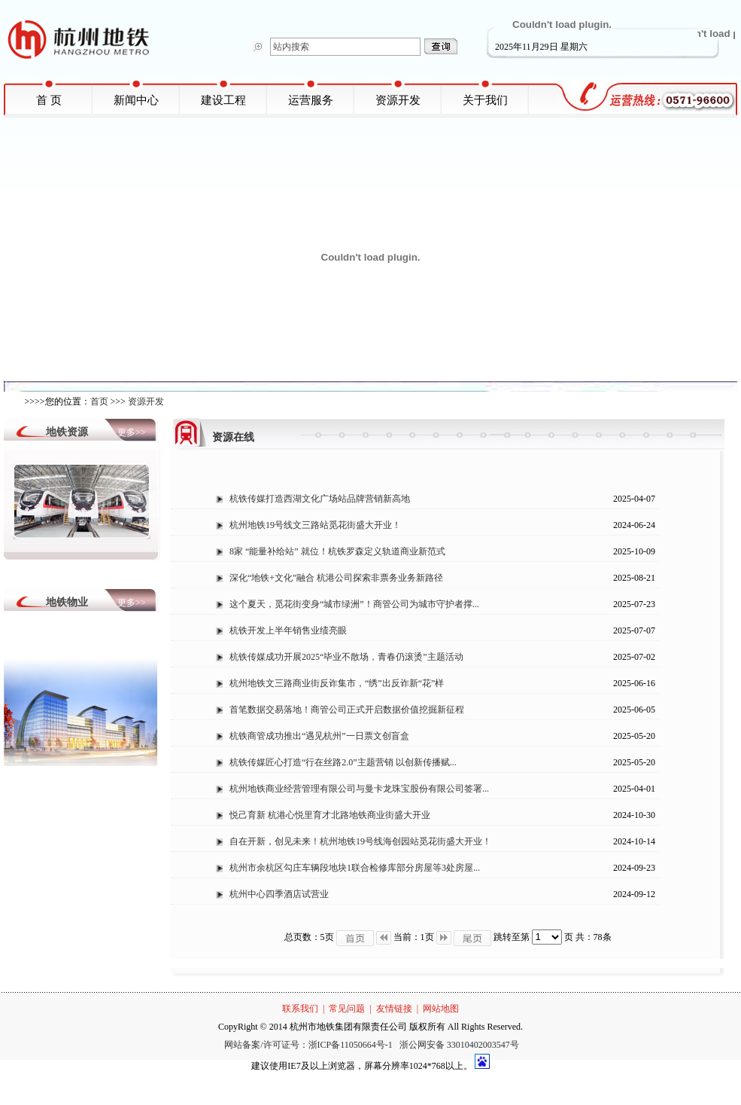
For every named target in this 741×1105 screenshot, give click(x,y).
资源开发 (398, 100)
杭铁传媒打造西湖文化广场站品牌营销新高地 (319, 498)
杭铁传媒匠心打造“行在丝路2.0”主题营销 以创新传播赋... (343, 762)
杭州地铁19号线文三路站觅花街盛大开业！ (315, 525)
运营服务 (310, 100)
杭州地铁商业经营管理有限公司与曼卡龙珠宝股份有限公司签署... (359, 788)
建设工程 (223, 100)
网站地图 (441, 1008)
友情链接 (394, 1008)
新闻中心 (136, 100)
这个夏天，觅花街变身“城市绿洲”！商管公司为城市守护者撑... (354, 604)
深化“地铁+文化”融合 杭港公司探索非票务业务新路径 (336, 577)
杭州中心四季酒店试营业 (279, 894)
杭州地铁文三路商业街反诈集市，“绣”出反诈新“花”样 (336, 683)
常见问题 (347, 1008)
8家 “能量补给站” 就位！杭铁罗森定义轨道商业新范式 (337, 551)
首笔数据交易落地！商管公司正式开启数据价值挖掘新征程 (346, 709)
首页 (99, 401)
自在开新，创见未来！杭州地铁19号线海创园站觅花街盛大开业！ (360, 841)
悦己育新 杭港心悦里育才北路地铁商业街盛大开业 (329, 815)
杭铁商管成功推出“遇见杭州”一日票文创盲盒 (319, 736)
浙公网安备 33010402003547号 (459, 1044)
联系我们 (300, 1008)
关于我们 (485, 100)
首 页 (49, 100)
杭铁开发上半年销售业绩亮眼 (288, 630)
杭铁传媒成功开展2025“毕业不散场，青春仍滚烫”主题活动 (346, 657)
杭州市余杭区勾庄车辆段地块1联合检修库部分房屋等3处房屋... (354, 867)
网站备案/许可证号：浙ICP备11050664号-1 (309, 1044)
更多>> (131, 432)
